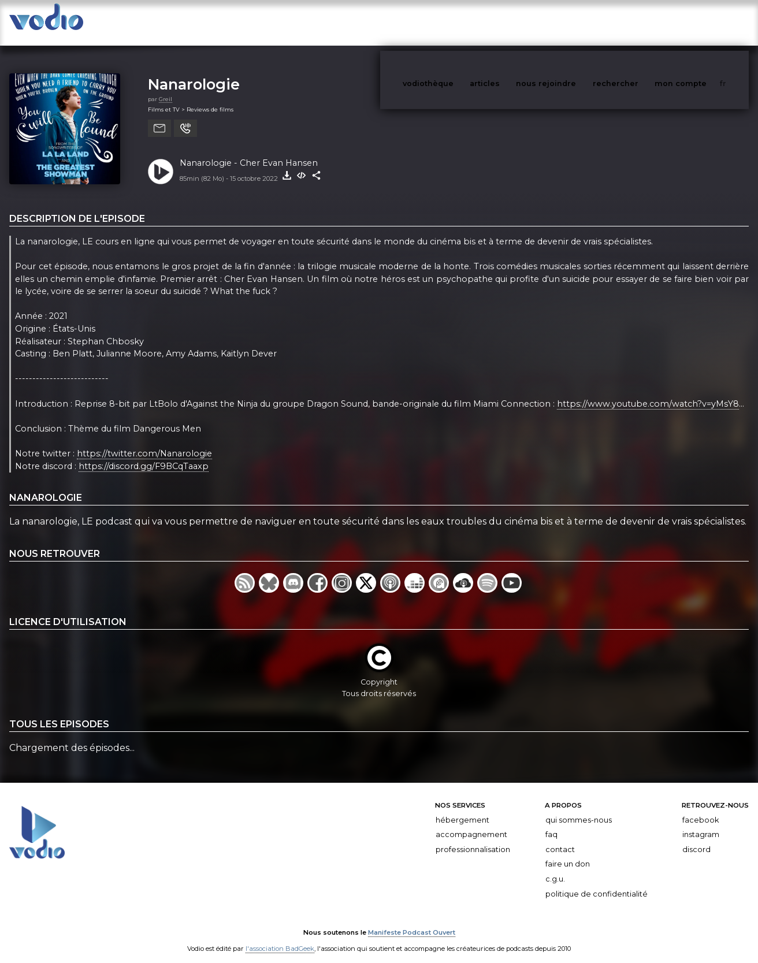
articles (511, 22)
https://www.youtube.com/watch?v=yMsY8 (648, 392)
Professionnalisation (473, 838)
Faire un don (567, 853)
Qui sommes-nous (578, 808)
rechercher (637, 22)
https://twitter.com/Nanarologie (144, 442)
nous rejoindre (570, 22)
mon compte (700, 22)
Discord (696, 838)
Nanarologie (194, 72)
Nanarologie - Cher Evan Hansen (249, 151)
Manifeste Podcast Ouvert (411, 921)
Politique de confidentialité (596, 882)
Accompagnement (471, 823)
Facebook (700, 808)
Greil (165, 87)
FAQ (551, 823)
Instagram (700, 823)
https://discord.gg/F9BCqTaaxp (144, 454)
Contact (560, 838)
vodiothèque (455, 22)
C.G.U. (555, 867)
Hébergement (462, 808)
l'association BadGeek (280, 938)
